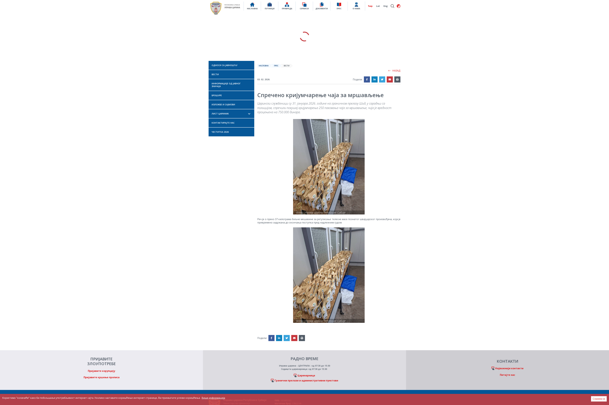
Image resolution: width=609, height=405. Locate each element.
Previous (172, 36)
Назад (394, 70)
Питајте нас (507, 375)
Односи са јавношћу (224, 65)
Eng (386, 6)
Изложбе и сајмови (223, 104)
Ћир (370, 6)
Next (437, 36)
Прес (276, 65)
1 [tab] (301, 56)
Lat (378, 6)
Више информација (213, 398)
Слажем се (599, 398)
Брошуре (217, 95)
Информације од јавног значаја (226, 85)
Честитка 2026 (220, 131)
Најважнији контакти (509, 368)
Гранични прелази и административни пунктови (306, 380)
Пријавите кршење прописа (102, 377)
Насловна (264, 65)
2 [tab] (304, 56)
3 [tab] (308, 56)
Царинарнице (306, 375)
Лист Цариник (220, 113)
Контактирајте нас (223, 122)
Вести (215, 74)
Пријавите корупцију (101, 371)
